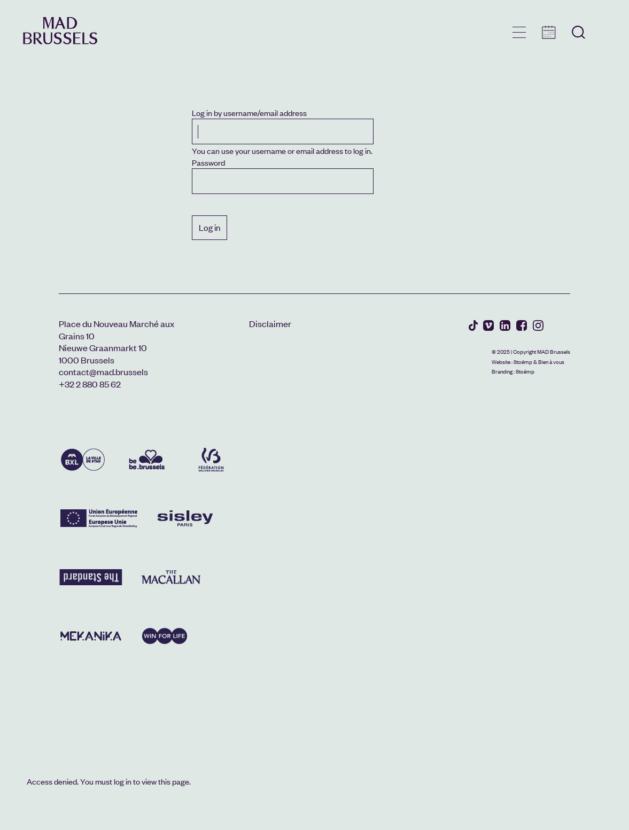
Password (208, 162)
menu (519, 32)
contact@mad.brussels (103, 371)
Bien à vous (551, 361)
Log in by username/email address (249, 112)
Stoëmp (523, 361)
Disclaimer (270, 323)
